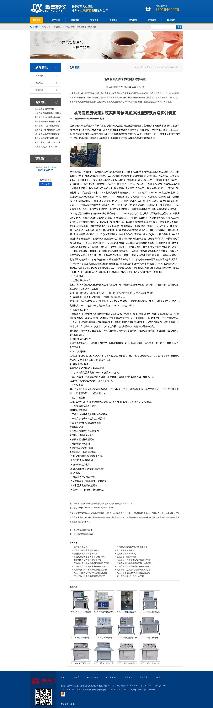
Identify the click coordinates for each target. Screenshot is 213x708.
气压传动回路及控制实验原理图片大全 (90, 570)
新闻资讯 (75, 20)
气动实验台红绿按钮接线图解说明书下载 (91, 563)
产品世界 (56, 20)
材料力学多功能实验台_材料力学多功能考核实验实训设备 (48, 113)
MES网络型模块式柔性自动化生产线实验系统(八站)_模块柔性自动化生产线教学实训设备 (47, 134)
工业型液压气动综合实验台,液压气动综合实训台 (48, 143)
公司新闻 (39, 76)
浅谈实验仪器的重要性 (44, 109)
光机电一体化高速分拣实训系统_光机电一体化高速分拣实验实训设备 (48, 122)
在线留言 (152, 20)
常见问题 (39, 90)
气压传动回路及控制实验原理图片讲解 (90, 573)
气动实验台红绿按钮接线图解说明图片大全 (135, 566)
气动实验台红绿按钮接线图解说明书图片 (134, 560)
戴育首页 (37, 20)
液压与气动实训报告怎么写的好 (130, 576)
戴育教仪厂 (58, 27)
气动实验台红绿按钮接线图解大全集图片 (134, 563)
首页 (63, 677)
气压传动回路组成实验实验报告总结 (89, 576)
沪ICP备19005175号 (146, 690)
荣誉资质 (94, 20)
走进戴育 (113, 20)
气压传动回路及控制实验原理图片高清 (133, 570)
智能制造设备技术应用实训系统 (87, 560)
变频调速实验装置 (85, 534)
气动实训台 (46, 27)
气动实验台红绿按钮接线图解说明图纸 (90, 566)
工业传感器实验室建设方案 (46, 138)
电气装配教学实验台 (125, 550)
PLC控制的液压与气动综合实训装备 (132, 547)
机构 (74, 222)
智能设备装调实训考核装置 (85, 554)
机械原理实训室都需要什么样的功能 (89, 557)
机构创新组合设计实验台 (75, 27)
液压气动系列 (93, 677)
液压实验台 (92, 27)
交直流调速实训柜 (85, 530)
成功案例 (133, 20)
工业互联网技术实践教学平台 (86, 550)
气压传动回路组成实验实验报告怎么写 (133, 573)
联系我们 (171, 20)
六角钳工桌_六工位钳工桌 (46, 147)
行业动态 (39, 83)
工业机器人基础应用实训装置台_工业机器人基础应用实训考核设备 (48, 118)
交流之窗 (143, 677)
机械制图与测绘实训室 (126, 557)
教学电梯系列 (111, 677)
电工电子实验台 (81, 547)
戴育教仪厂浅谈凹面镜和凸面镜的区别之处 (47, 130)
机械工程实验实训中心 (126, 554)
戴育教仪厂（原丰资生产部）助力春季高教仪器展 (47, 126)
